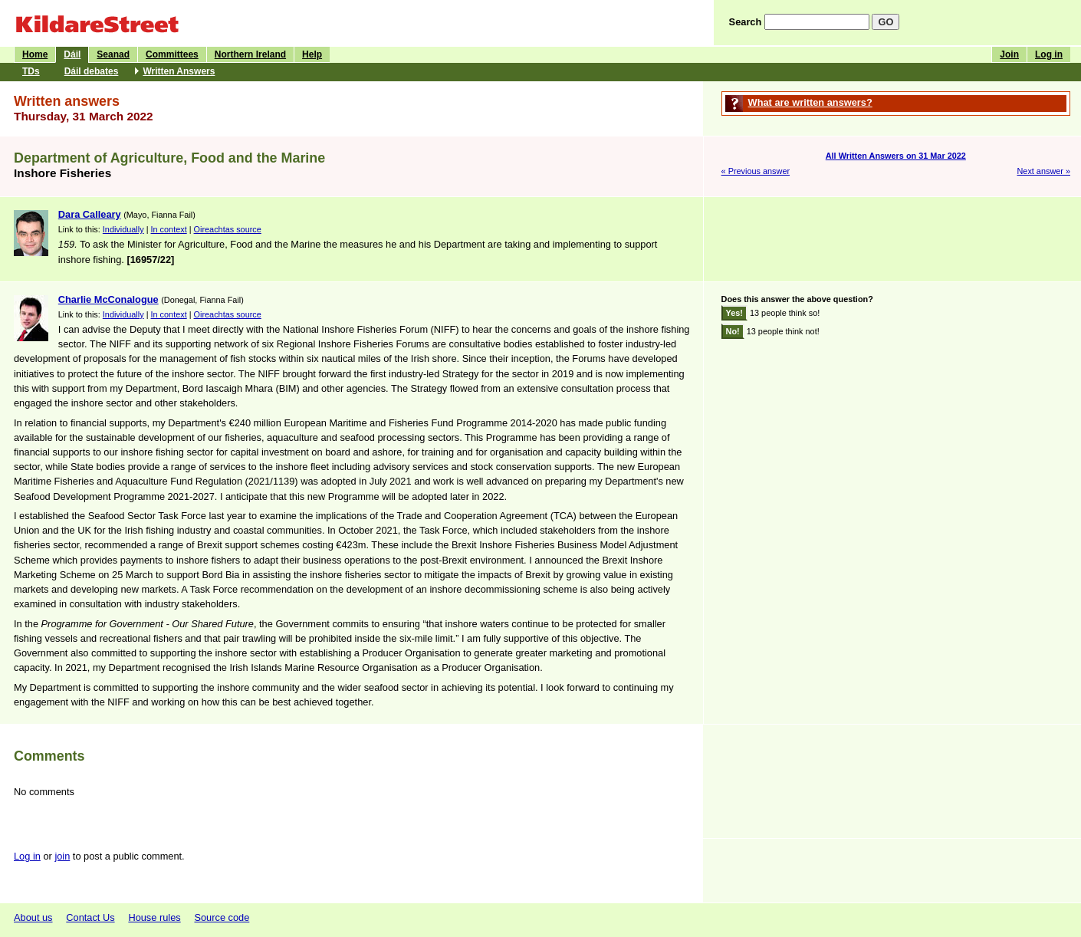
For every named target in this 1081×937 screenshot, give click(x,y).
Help (312, 54)
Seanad (113, 54)
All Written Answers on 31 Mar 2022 (896, 155)
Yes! (734, 312)
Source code (221, 917)
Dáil (72, 54)
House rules (154, 917)
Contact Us (90, 917)
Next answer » (1043, 171)
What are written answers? (810, 102)
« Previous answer (755, 171)
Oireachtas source (227, 229)
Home (35, 54)
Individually (123, 229)
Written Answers (179, 71)
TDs (31, 71)
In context (169, 229)
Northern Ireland (250, 54)
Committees (172, 54)
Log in (1049, 54)
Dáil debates (91, 71)
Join (1009, 54)
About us (33, 917)
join (62, 856)
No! (733, 331)
